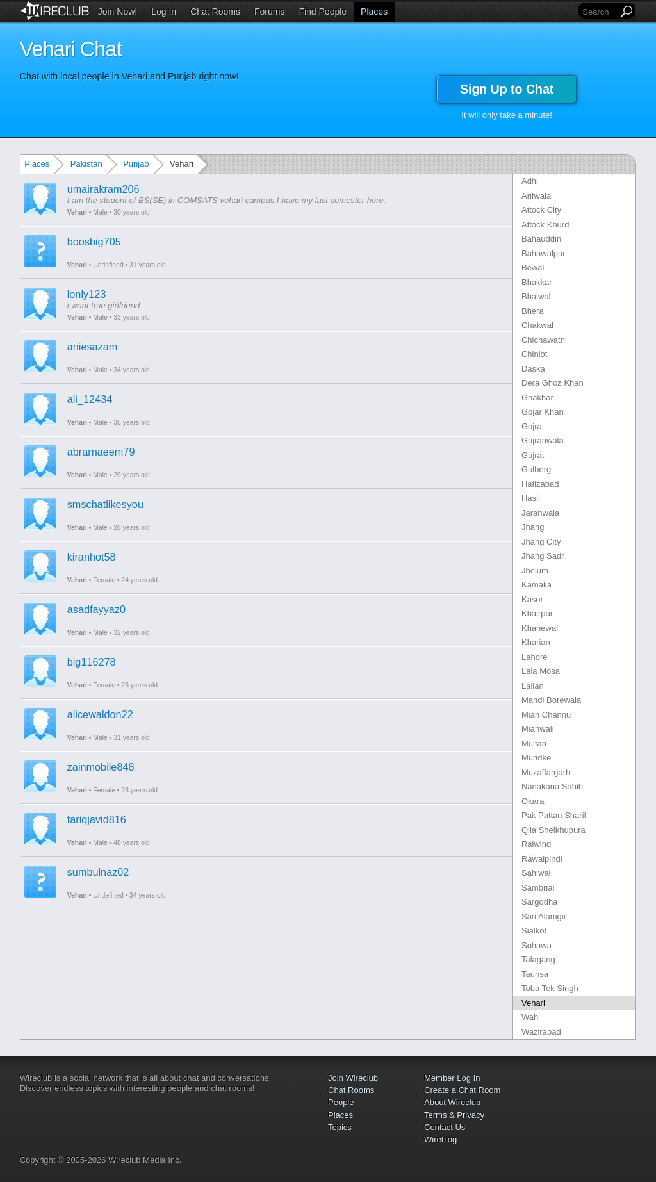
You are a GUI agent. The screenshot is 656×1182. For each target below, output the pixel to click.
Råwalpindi (541, 859)
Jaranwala (540, 513)
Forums (269, 11)
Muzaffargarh (545, 772)
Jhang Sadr (542, 556)
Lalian (532, 686)
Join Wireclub (353, 1078)
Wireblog (440, 1139)
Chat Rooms (215, 11)
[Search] (599, 12)
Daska (533, 368)
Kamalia (536, 584)
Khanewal (539, 628)
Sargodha (539, 902)
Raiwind (536, 844)
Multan (533, 743)
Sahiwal (536, 873)
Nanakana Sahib (552, 786)
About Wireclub (452, 1102)
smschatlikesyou (105, 504)
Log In (163, 11)
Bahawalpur (543, 253)
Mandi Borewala (551, 700)
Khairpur (537, 613)
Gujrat (532, 455)
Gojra (531, 426)
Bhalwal (536, 296)
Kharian (535, 642)
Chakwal (537, 325)
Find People (323, 11)
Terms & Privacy (454, 1115)
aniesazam (92, 346)
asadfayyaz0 (96, 609)
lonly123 (86, 294)
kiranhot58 (91, 556)
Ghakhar (537, 397)
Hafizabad (540, 484)
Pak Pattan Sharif (553, 815)
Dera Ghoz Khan (552, 383)
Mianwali (537, 729)
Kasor (532, 599)
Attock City (541, 210)
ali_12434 (89, 399)
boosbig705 (94, 241)
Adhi (529, 181)
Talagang (538, 959)
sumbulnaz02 (98, 872)
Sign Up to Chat (507, 89)
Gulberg (536, 469)
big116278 (91, 662)
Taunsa (534, 974)
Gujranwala (542, 440)
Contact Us (444, 1127)
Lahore (534, 657)
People (341, 1102)
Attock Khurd (545, 224)
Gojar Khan (542, 411)
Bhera (532, 311)
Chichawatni (544, 340)
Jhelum (534, 570)
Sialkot (533, 930)
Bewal (532, 267)
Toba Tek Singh (549, 988)
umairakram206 (103, 189)
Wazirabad (541, 1032)
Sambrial (537, 887)
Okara (532, 801)
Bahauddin (541, 238)
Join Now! (117, 11)
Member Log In (452, 1078)
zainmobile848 (101, 767)
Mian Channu (546, 714)
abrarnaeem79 (101, 451)
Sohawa (536, 945)
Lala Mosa (540, 671)
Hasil (530, 498)
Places (374, 11)
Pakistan (86, 163)
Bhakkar (536, 282)
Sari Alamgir (543, 916)
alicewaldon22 (100, 714)
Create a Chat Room (462, 1090)
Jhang (532, 527)
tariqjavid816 (96, 819)
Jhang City (541, 541)
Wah (529, 1017)
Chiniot (534, 354)
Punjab (136, 163)
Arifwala (536, 196)
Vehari (77, 212)
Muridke (536, 757)
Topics (340, 1127)
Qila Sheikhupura (553, 830)
